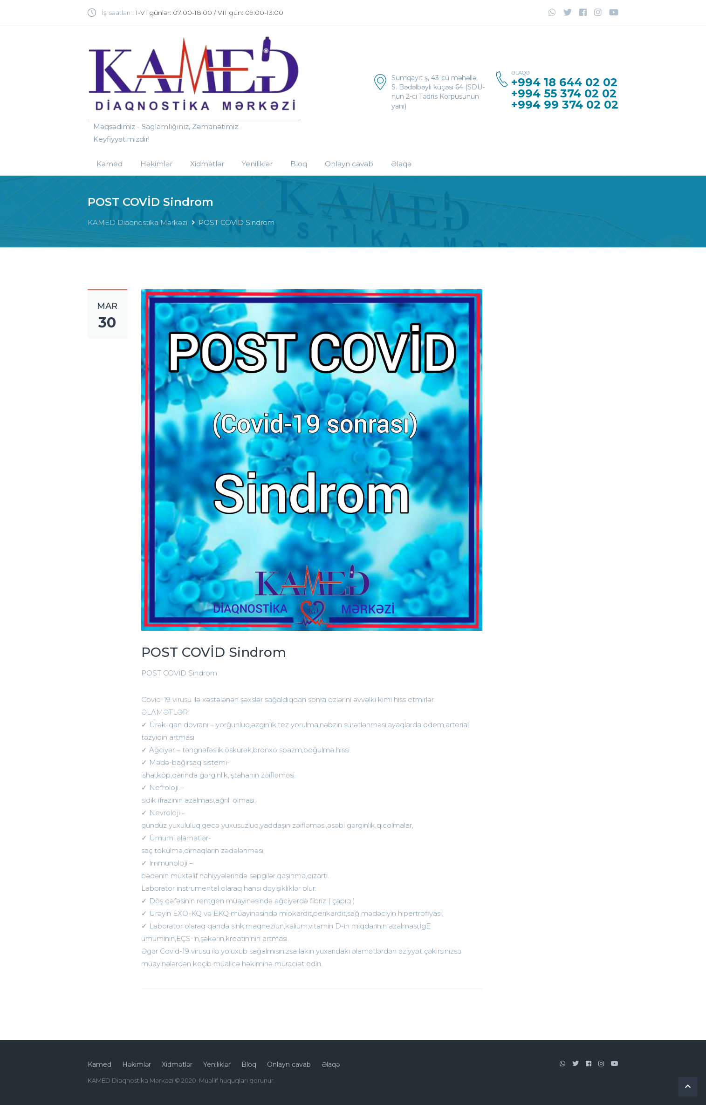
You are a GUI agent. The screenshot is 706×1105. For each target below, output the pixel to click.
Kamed (109, 163)
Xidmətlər (207, 163)
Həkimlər (156, 163)
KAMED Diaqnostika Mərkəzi (137, 222)
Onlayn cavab (349, 163)
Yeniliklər (257, 163)
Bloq (298, 163)
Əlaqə (401, 163)
